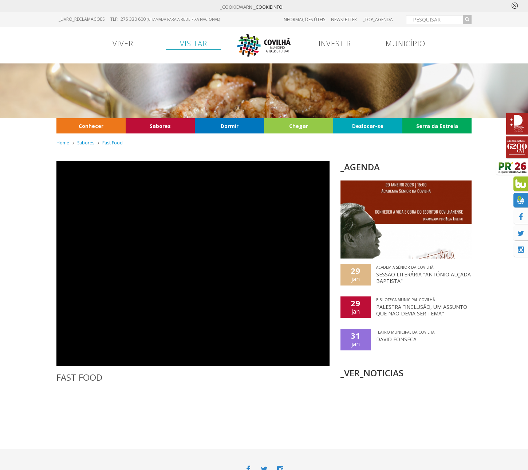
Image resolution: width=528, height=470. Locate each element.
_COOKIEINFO (268, 7)
